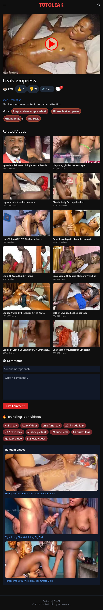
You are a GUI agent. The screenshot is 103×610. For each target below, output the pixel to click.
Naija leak (11, 425)
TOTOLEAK (51, 5)
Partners (47, 601)
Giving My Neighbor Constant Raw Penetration (30, 493)
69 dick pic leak (37, 432)
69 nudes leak (81, 432)
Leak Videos (29, 425)
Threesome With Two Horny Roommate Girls (29, 580)
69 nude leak (60, 432)
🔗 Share (47, 89)
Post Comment (15, 406)
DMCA (57, 601)
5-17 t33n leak (13, 432)
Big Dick (33, 118)
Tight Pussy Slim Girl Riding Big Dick (24, 537)
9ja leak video (13, 438)
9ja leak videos (36, 438)
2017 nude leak (74, 425)
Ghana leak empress (66, 111)
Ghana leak (12, 118)
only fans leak (51, 425)
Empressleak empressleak (30, 111)
